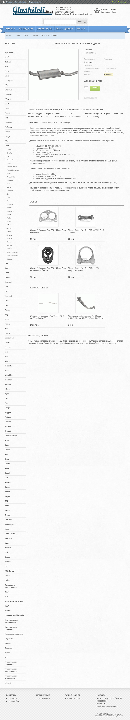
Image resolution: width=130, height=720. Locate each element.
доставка (112, 343)
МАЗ (7, 606)
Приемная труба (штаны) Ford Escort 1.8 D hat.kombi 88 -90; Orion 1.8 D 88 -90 (86, 317)
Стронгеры (9, 638)
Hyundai (8, 282)
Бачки (7, 557)
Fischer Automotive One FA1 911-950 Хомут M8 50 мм (83, 269)
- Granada (9, 190)
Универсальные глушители (11, 663)
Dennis (7, 132)
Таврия (8, 643)
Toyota (7, 510)
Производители (26, 29)
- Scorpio (9, 228)
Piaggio (8, 412)
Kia (6, 328)
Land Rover (9, 338)
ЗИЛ (7, 592)
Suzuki (7, 487)
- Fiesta (8, 163)
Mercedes (8, 366)
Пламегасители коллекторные (11, 621)
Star (6, 478)
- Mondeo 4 (10, 211)
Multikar (8, 380)
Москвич (8, 611)
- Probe (8, 218)
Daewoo (8, 113)
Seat (6, 454)
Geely (7, 268)
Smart (7, 468)
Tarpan (7, 496)
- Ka (7, 194)
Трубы (7, 652)
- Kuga (8, 201)
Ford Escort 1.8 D (90, 53)
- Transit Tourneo (12, 255)
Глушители (10, 29)
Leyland (8, 347)
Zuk (6, 552)
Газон (7, 576)
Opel (6, 403)
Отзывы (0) (65, 123)
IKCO (7, 291)
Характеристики (49, 123)
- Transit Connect (12, 252)
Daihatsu (8, 122)
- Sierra (8, 231)
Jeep (6, 314)
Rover (7, 440)
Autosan (8, 62)
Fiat (6, 141)
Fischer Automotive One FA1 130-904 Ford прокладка (48, 231)
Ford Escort (88, 50)
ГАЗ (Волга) (9, 571)
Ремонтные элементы (14, 634)
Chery (7, 85)
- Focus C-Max (11, 177)
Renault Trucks (11, 436)
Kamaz (7, 324)
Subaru (8, 482)
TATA (7, 501)
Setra (7, 459)
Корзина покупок (35, 2)
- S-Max (8, 225)
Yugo (7, 543)
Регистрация (123, 2)
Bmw (7, 71)
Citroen (8, 99)
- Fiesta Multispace (12, 170)
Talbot (7, 492)
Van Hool (8, 520)
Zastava (8, 548)
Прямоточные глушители (11, 628)
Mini (7, 370)
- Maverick (9, 204)
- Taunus (9, 242)
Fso (6, 263)
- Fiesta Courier (11, 167)
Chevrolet (8, 90)
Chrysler (8, 94)
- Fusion (8, 184)
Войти (114, 2)
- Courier (9, 153)
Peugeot (8, 408)
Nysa (7, 394)
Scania (7, 450)
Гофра (7, 580)
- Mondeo (9, 208)
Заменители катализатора (11, 586)
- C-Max (8, 149)
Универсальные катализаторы (11, 670)
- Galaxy (9, 187)
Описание (33, 123)
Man (6, 356)
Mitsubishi (9, 375)
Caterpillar (9, 80)
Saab (7, 445)
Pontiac (8, 422)
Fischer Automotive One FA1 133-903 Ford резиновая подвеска (48, 269)
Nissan (7, 389)
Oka (6, 398)
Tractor (8, 515)
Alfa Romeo (9, 52)
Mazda (7, 361)
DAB (7, 104)
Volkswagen (9, 524)
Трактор (8, 648)
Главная (9, 2)
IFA (6, 286)
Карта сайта (13, 701)
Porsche (8, 426)
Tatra (7, 506)
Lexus (7, 342)
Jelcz (7, 319)
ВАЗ (6, 566)
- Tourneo (9, 245)
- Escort (8, 156)
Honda (7, 277)
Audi (7, 57)
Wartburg (8, 538)
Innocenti (8, 296)
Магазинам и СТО (44, 29)
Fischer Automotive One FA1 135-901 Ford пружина (86, 231)
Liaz (6, 352)
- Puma (8, 221)
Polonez (8, 417)
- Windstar (9, 259)
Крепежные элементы (14, 601)
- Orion (8, 214)
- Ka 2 (8, 197)
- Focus (8, 173)
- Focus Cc (9, 180)
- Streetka (9, 235)
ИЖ (6, 597)
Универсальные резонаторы (11, 677)
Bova (7, 76)
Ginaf (7, 272)
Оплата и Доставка (64, 29)
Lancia (7, 333)
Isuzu (7, 300)
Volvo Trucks (10, 534)
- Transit (9, 249)
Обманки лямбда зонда (14, 615)
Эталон (8, 683)
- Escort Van (10, 160)
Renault (8, 431)
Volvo (7, 529)
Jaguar (7, 310)
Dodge (7, 136)
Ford (7, 146)
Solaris (7, 473)
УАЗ (6, 657)
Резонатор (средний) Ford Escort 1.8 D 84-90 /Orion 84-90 (47, 317)
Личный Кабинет (74, 698)
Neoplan (8, 384)
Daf (6, 118)
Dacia (7, 108)
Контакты (81, 29)
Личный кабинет (20, 2)
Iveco (7, 305)
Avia (6, 66)
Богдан (8, 562)
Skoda (7, 464)
